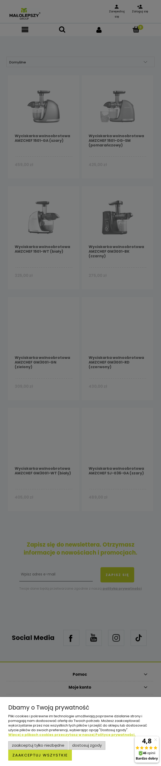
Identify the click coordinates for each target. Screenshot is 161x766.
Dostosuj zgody (87, 745)
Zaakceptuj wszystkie (40, 755)
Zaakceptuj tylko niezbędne (38, 745)
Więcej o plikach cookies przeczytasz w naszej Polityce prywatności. (71, 734)
